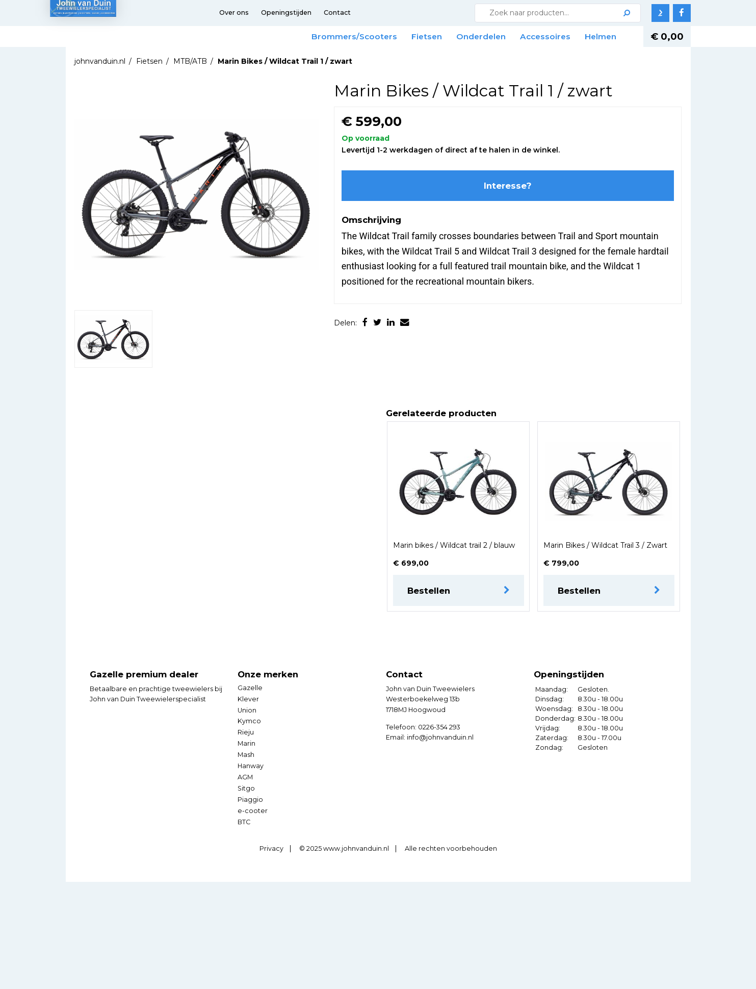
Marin (246, 743)
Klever (248, 699)
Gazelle (250, 688)
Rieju (246, 732)
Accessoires (545, 36)
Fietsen (426, 36)
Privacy (271, 848)
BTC (244, 822)
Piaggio (250, 799)
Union (247, 710)
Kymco (249, 721)
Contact (337, 12)
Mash (246, 754)
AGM (245, 777)
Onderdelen (481, 36)
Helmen (600, 36)
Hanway (251, 766)
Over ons (234, 12)
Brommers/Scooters (354, 36)
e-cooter (253, 811)
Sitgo (246, 788)
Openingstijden (286, 12)
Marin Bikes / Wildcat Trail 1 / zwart (285, 61)
